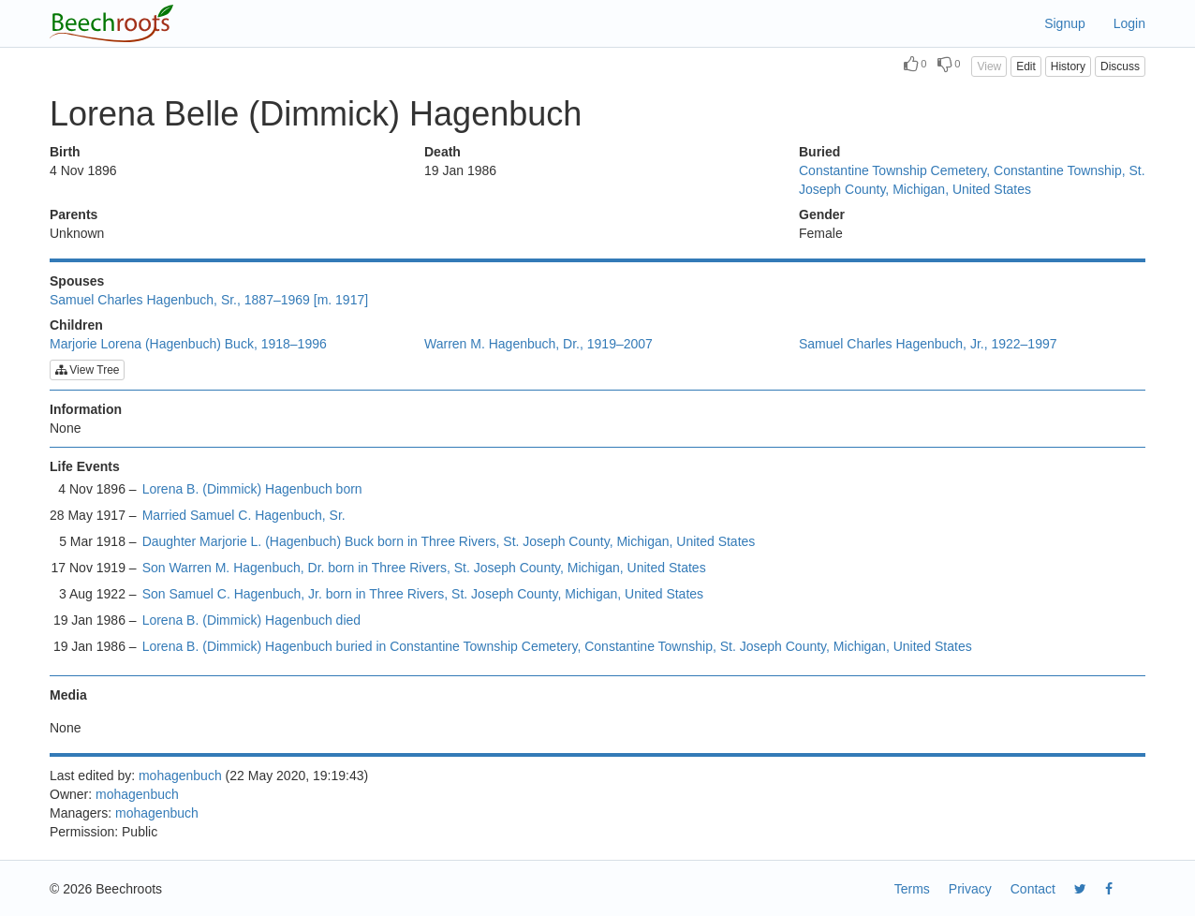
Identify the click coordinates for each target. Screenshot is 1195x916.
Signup (1064, 23)
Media (68, 694)
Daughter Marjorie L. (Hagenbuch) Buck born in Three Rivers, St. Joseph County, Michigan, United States (449, 541)
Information (86, 409)
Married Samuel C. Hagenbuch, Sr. (244, 515)
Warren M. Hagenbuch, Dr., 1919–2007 (538, 343)
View (989, 66)
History (1068, 66)
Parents (73, 214)
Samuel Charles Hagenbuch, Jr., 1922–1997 (928, 343)
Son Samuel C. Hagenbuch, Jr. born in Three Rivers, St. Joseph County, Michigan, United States (422, 593)
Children (76, 325)
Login (1129, 23)
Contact (1033, 888)
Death (442, 151)
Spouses (77, 280)
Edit (1026, 66)
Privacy (970, 888)
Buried (819, 151)
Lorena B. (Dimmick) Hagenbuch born (252, 488)
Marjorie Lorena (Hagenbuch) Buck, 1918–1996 (188, 343)
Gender (822, 214)
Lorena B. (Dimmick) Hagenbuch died (251, 620)
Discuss (1120, 66)
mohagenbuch (180, 775)
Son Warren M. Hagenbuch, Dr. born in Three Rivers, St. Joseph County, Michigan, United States (424, 567)
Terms (912, 888)
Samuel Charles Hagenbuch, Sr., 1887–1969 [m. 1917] (209, 299)
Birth (65, 151)
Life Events (85, 466)
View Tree (87, 370)
